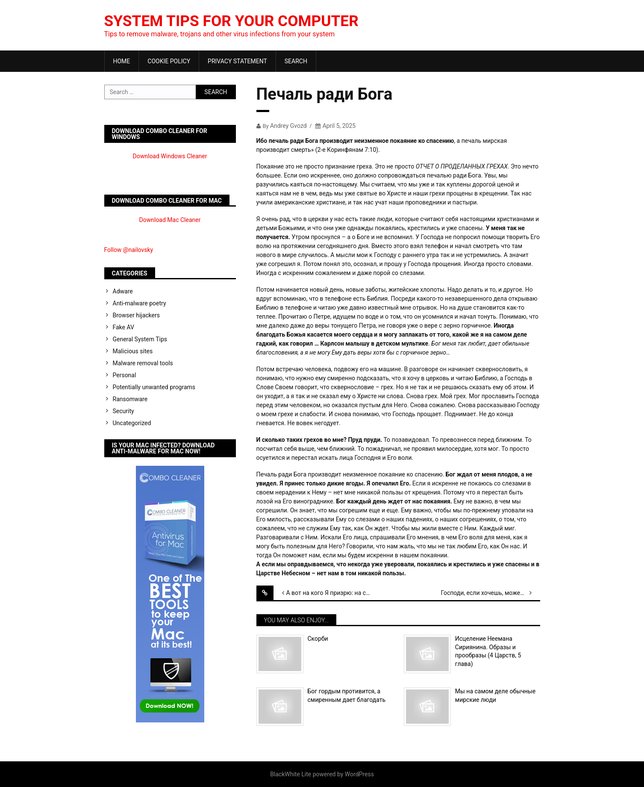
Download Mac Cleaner (170, 219)
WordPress (359, 774)
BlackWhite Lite (290, 774)
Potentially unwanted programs (154, 387)
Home (121, 61)
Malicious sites (133, 351)
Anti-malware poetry (139, 303)
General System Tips (140, 339)
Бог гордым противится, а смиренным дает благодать (347, 695)
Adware (123, 291)
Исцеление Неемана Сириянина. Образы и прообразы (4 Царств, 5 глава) (488, 651)
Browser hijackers (136, 315)
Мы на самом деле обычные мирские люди (495, 695)
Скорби (318, 638)
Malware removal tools (143, 363)
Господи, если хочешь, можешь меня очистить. (490, 592)
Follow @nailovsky (128, 249)
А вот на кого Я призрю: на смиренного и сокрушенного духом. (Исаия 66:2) (335, 592)
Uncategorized (132, 423)
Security (123, 411)
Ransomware (130, 399)
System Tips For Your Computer (234, 21)
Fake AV (123, 327)
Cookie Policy (168, 61)
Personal (124, 375)
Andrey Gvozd (288, 125)
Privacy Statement (237, 61)
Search (296, 61)
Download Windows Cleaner (170, 156)
